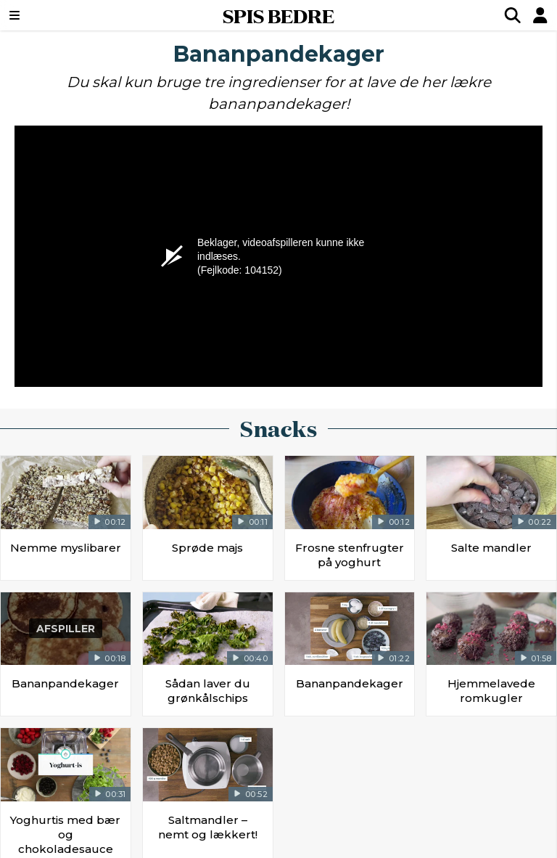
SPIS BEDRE (278, 15)
